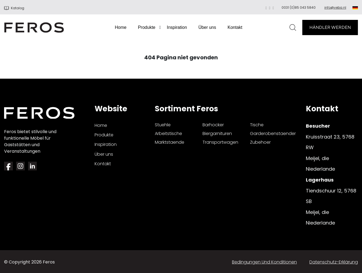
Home (120, 27)
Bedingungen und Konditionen (264, 262)
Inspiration (177, 27)
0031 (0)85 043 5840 (299, 7)
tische (257, 125)
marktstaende (169, 142)
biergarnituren (217, 133)
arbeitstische (168, 133)
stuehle (163, 125)
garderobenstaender (273, 133)
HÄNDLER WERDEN (330, 27)
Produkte (146, 27)
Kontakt (235, 27)
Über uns (207, 27)
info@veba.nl (335, 7)
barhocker (213, 125)
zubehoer (260, 142)
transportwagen (220, 142)
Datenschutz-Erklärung (333, 262)
